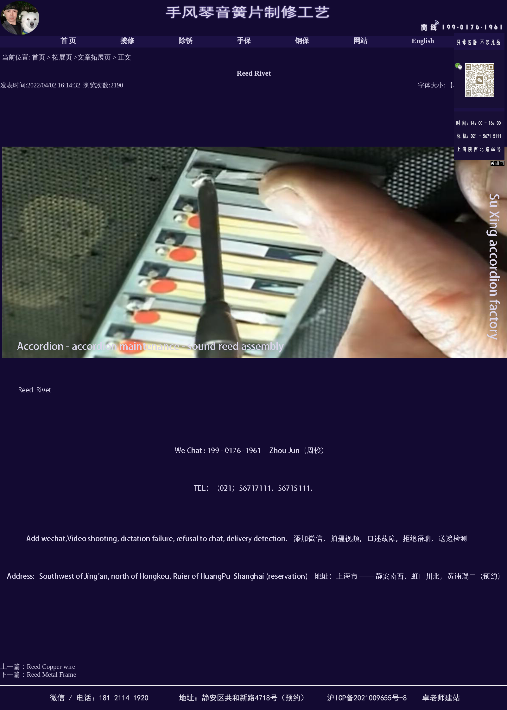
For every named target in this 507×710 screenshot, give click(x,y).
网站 (360, 41)
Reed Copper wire (51, 666)
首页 (38, 57)
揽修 (127, 41)
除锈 (186, 41)
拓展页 (62, 57)
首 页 (68, 41)
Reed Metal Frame (51, 674)
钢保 (302, 41)
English (423, 41)
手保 (244, 41)
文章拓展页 (94, 57)
